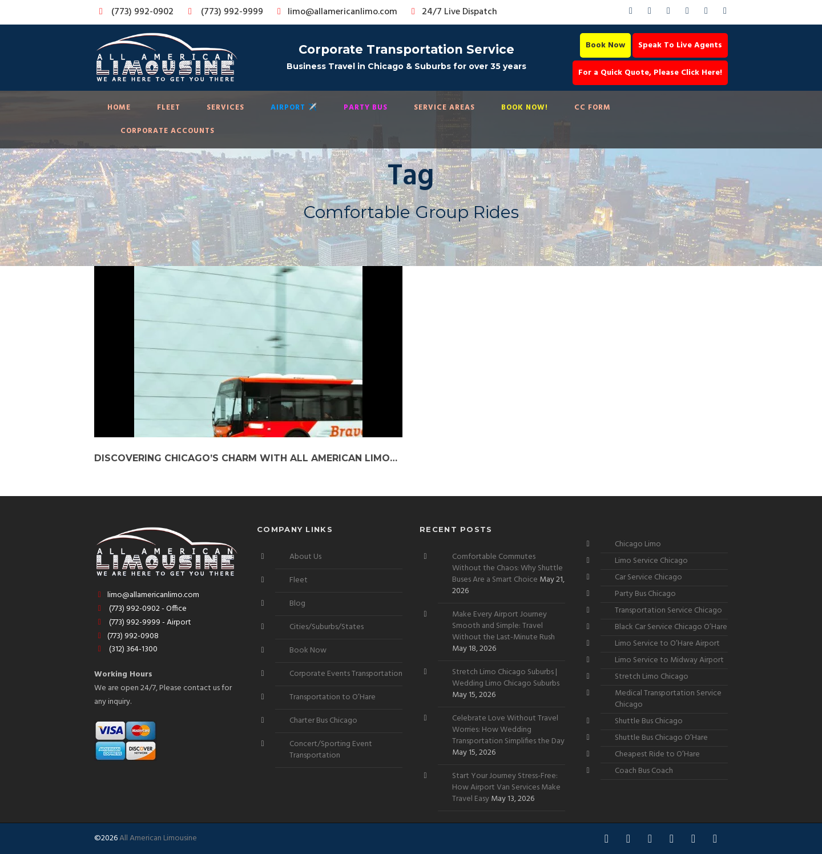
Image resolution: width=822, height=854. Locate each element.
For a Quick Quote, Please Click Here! (650, 72)
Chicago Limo (638, 544)
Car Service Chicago (648, 577)
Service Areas (444, 108)
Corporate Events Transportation (345, 673)
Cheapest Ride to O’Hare (657, 754)
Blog (297, 603)
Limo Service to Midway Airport (669, 660)
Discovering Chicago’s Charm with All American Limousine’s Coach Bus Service (248, 458)
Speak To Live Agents (680, 45)
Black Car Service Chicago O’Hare (671, 627)
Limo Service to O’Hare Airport (667, 643)
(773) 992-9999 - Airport (142, 622)
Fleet (168, 108)
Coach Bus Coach (644, 771)
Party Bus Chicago (645, 594)
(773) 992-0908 (126, 636)
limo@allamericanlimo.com (335, 12)
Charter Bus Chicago (323, 720)
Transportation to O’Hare (332, 697)
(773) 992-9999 (222, 12)
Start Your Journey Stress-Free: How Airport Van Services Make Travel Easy (506, 787)
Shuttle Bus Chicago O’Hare (661, 737)
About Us (305, 556)
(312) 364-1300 (126, 649)
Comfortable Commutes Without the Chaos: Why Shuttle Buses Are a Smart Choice (507, 568)
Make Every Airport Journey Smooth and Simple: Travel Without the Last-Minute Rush (503, 626)
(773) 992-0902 (134, 12)
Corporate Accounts (167, 131)
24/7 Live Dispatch (452, 12)
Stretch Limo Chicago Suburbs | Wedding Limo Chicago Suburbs (505, 678)
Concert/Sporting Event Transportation (330, 750)
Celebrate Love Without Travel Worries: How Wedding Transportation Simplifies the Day (508, 730)
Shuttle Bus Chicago (649, 721)
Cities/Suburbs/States (326, 627)
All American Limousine (158, 838)
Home (119, 108)
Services (225, 108)
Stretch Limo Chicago (651, 676)
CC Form (592, 108)
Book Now (605, 45)
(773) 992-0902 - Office (140, 608)
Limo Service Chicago (651, 560)
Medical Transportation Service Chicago (668, 699)
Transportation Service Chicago (668, 610)
